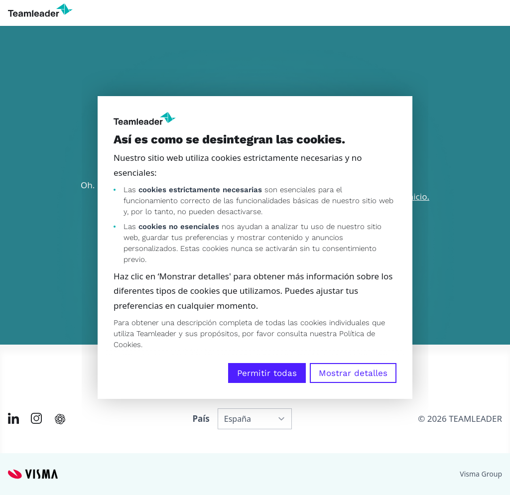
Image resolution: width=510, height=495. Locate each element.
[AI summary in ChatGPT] (60, 419)
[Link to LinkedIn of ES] (13, 418)
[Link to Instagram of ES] (36, 418)
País (200, 418)
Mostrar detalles (353, 373)
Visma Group (481, 474)
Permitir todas (267, 373)
